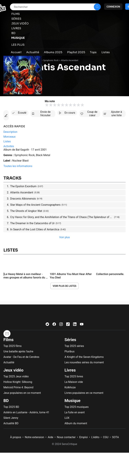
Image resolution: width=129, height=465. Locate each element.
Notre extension (34, 437)
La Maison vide (73, 382)
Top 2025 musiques (76, 407)
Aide (50, 437)
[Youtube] (81, 324)
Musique (72, 400)
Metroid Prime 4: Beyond (18, 387)
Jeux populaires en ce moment (22, 392)
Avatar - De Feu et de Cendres (21, 357)
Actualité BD (11, 423)
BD (6, 400)
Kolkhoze (70, 387)
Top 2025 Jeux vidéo (16, 376)
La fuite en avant (74, 412)
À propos (15, 437)
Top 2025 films (12, 346)
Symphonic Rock (50, 60)
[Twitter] (47, 324)
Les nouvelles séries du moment (84, 362)
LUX (66, 417)
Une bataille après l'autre (18, 351)
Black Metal (43, 155)
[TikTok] (68, 324)
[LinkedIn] (75, 324)
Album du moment (75, 423)
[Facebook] (54, 324)
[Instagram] (61, 324)
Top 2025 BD (11, 407)
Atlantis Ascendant (69, 60)
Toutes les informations (17, 166)
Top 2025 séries (74, 346)
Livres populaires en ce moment (83, 392)
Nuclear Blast (20, 160)
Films (8, 339)
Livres (70, 370)
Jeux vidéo (13, 370)
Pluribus (69, 351)
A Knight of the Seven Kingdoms (84, 357)
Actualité (8, 362)
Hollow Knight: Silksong (17, 382)
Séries (70, 339)
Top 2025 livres (73, 376)
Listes (10, 250)
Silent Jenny (10, 417)
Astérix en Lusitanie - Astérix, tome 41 (26, 412)
